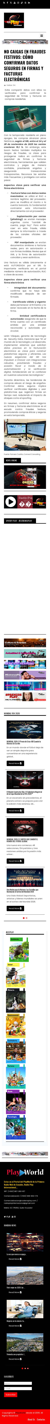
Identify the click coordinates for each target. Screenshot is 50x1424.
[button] (23, 918)
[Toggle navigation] (41, 36)
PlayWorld (21, 1412)
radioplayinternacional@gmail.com (19, 1203)
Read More (15, 763)
